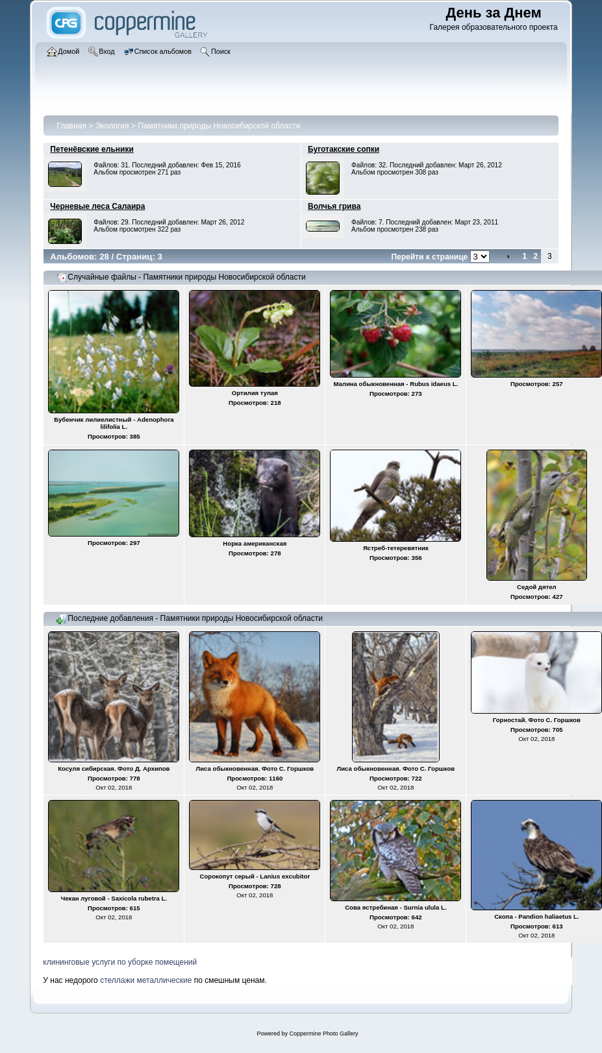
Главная (71, 125)
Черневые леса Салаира (97, 206)
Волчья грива (334, 206)
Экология (112, 125)
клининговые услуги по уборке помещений (120, 962)
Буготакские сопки (343, 149)
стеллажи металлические (146, 980)
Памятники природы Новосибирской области (219, 125)
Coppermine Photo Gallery (323, 1033)
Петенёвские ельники (91, 149)
